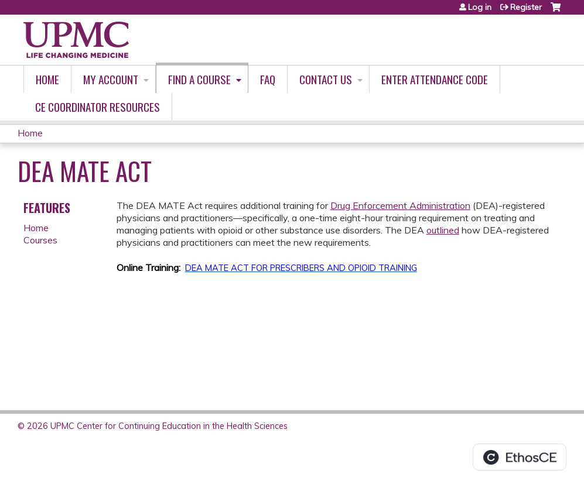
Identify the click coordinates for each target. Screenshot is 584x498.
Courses (40, 240)
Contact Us (325, 79)
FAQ (267, 79)
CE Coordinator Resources (97, 106)
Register (526, 7)
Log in (479, 7)
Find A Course (199, 79)
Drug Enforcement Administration (400, 205)
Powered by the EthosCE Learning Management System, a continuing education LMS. (519, 457)
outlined (442, 230)
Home (47, 79)
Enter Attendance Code (434, 79)
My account (110, 79)
